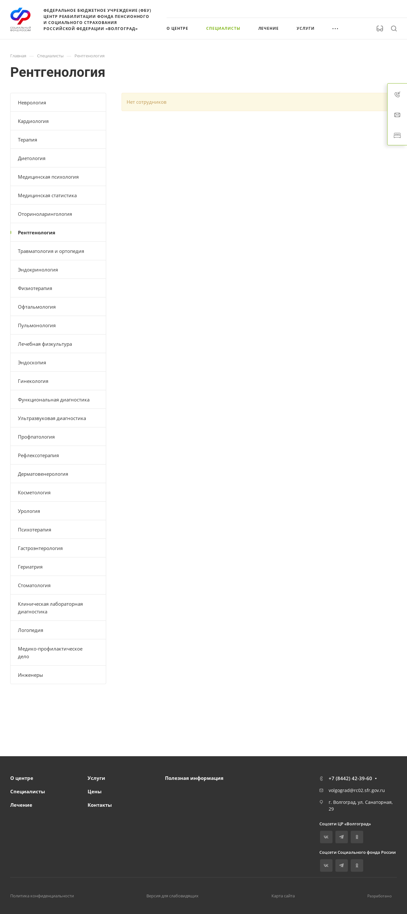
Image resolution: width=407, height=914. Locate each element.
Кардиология (33, 121)
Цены (95, 791)
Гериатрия (30, 566)
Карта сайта (283, 896)
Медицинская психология (48, 177)
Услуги (96, 778)
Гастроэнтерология (40, 548)
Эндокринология (38, 269)
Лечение (21, 805)
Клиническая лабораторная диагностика (50, 608)
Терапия (27, 139)
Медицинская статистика (47, 195)
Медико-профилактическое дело (50, 652)
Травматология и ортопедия (51, 251)
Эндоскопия (32, 362)
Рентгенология (36, 232)
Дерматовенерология (43, 474)
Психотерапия (34, 529)
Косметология (34, 492)
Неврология (32, 102)
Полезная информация (194, 778)
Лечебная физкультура (45, 344)
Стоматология (34, 585)
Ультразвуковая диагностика (52, 418)
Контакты (100, 805)
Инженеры (30, 675)
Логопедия (30, 630)
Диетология (31, 158)
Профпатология (36, 436)
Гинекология (33, 381)
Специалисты (27, 791)
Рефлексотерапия (38, 455)
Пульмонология (37, 325)
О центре (21, 778)
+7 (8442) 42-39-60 (350, 778)
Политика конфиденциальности (42, 896)
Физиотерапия (35, 288)
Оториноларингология (45, 214)
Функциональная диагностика (54, 399)
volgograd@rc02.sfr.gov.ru (357, 790)
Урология (29, 511)
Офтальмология (37, 306)
